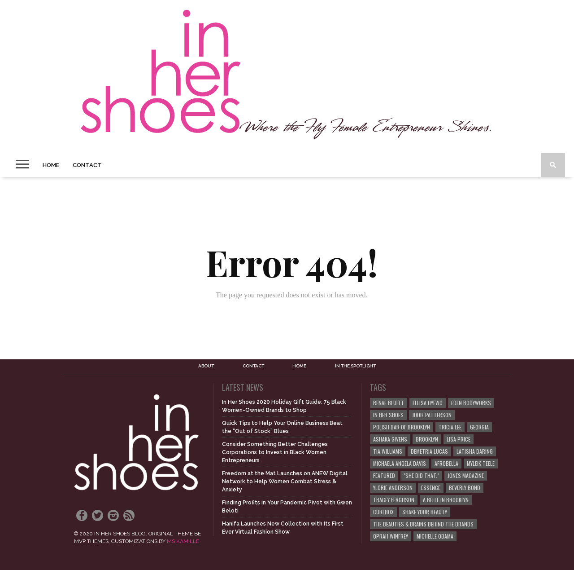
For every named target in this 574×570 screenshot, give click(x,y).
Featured (384, 475)
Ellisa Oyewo (428, 403)
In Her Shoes (388, 415)
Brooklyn (427, 439)
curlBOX (383, 512)
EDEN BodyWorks (471, 403)
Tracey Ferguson (393, 500)
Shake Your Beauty (424, 512)
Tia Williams (387, 451)
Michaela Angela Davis (399, 463)
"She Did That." (421, 475)
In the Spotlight (355, 366)
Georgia (479, 427)
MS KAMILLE (183, 541)
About (206, 366)
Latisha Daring (475, 451)
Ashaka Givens (390, 439)
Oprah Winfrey (390, 536)
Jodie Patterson (432, 415)
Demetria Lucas (429, 451)
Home (51, 165)
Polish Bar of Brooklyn (401, 427)
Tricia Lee (450, 427)
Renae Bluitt (388, 403)
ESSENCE (430, 487)
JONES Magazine (466, 475)
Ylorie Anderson (393, 487)
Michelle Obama (435, 536)
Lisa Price (458, 439)
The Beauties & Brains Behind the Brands (423, 524)
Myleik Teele (481, 463)
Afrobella (446, 463)
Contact (87, 165)
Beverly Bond (464, 487)
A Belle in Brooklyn (446, 500)
